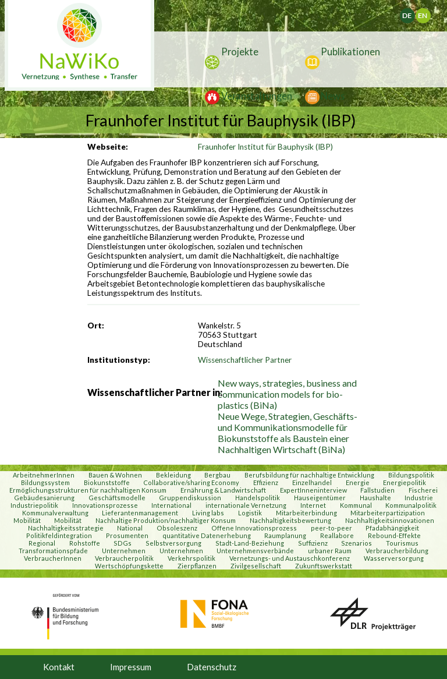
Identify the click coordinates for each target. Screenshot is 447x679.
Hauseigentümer (320, 497)
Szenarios (356, 543)
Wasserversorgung (394, 558)
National (130, 528)
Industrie (419, 497)
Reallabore (337, 535)
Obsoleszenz (177, 528)
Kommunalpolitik (411, 505)
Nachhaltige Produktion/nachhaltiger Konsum (165, 520)
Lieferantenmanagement (140, 513)
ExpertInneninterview (313, 490)
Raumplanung (285, 535)
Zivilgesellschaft (255, 566)
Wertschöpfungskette (129, 566)
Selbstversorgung (173, 543)
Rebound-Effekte (394, 535)
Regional (42, 543)
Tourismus (402, 543)
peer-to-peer (331, 528)
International (171, 505)
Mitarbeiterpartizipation (387, 513)
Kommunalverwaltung (55, 513)
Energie (358, 482)
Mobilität (27, 520)
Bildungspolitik (411, 475)
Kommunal (356, 505)
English (427, 12)
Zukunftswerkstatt (323, 566)
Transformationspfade (53, 550)
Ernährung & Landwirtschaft (223, 490)
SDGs (122, 543)
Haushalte (375, 497)
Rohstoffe (84, 543)
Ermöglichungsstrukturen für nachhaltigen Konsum (87, 490)
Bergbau (217, 475)
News (333, 95)
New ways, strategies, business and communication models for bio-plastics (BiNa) (287, 394)
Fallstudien (377, 490)
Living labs (208, 513)
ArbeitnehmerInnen (43, 475)
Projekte (239, 51)
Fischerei (423, 490)
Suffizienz (313, 543)
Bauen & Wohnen (115, 475)
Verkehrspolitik (191, 558)
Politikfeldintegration (59, 535)
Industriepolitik (34, 505)
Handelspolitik (257, 497)
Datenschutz (211, 667)
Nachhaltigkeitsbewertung (290, 520)
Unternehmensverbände (255, 550)
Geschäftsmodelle (117, 497)
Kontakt (58, 667)
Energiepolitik (404, 482)
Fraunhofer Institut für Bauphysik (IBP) (265, 146)
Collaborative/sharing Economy (191, 482)
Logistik (250, 513)
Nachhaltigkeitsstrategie (66, 528)
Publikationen (350, 51)
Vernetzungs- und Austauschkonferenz (289, 558)
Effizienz (265, 482)
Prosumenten (127, 535)
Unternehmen (124, 550)
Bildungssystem (45, 482)
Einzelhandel (312, 482)
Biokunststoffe (107, 482)
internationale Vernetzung (245, 505)
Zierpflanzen (197, 566)
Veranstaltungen (256, 95)
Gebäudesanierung (44, 497)
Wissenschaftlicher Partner (245, 360)
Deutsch (414, 12)
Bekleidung (173, 475)
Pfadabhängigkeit (392, 528)
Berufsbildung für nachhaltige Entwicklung (309, 475)
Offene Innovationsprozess (254, 528)
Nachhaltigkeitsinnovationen (389, 520)
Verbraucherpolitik (124, 558)
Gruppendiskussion (190, 497)
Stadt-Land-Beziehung (249, 543)
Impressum (130, 667)
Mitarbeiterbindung (306, 513)
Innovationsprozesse (105, 505)
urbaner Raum (330, 550)
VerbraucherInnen (52, 558)
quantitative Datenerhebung (206, 535)
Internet (313, 505)
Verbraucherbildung (397, 550)
